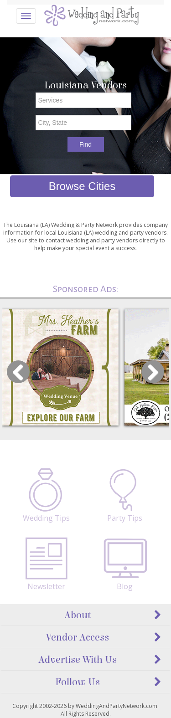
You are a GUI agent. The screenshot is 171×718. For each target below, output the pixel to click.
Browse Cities (82, 186)
